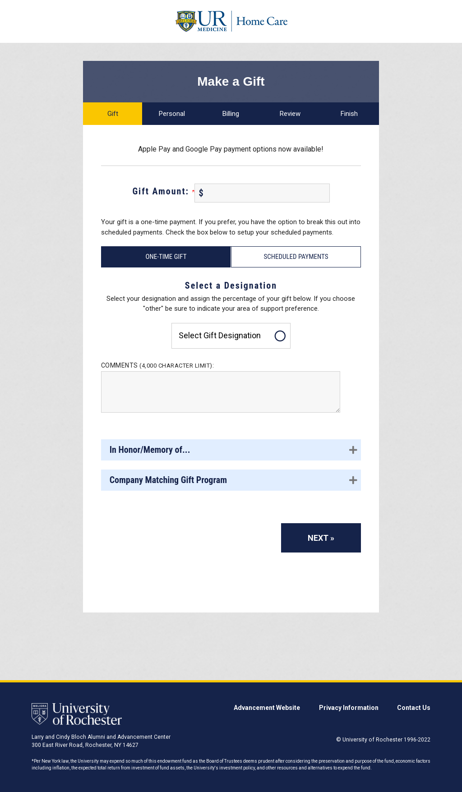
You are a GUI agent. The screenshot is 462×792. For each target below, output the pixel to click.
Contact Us (413, 707)
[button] (231, 449)
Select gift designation (220, 335)
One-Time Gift (165, 257)
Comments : (157, 365)
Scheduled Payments (295, 257)
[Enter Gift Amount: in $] (262, 193)
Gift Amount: (163, 191)
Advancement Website (267, 707)
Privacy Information (349, 707)
